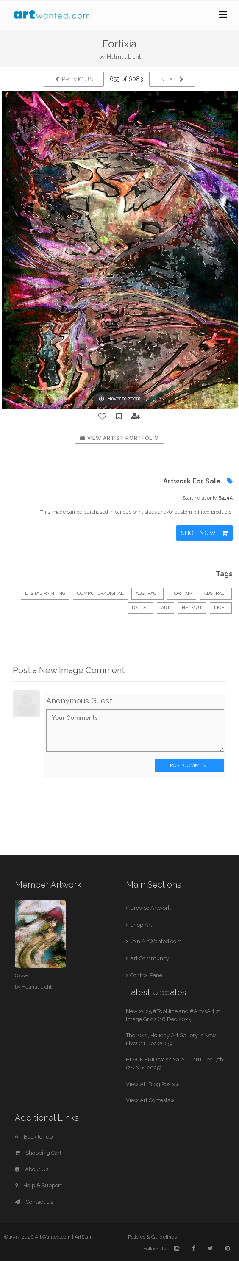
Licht (221, 608)
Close (21, 975)
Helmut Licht (124, 56)
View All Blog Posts (152, 1084)
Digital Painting (45, 593)
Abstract (147, 593)
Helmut (192, 608)
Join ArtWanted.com (156, 941)
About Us (31, 1169)
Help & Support (38, 1185)
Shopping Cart (38, 1153)
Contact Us (34, 1202)
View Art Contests (150, 1100)
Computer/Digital (100, 593)
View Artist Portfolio (119, 438)
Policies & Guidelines (152, 1237)
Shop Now (204, 533)
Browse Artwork (150, 908)
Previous (74, 79)
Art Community (149, 958)
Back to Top (34, 1136)
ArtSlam (84, 1237)
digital (140, 608)
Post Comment (189, 765)
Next (171, 79)
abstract (216, 593)
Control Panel (147, 975)
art (165, 608)
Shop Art (141, 925)
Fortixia (181, 593)
